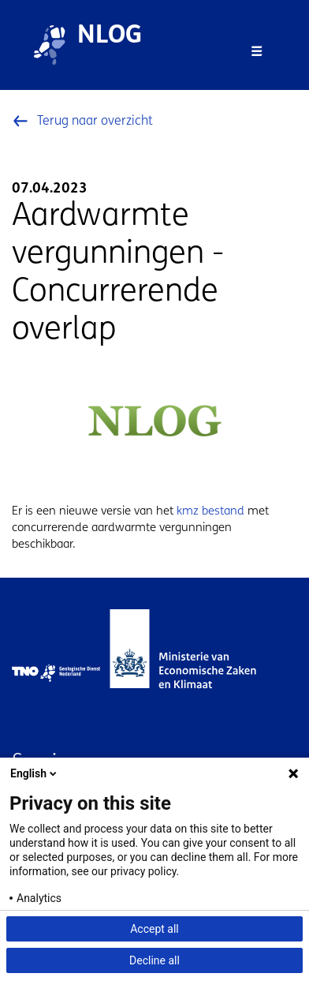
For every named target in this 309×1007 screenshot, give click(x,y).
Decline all (154, 960)
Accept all (154, 929)
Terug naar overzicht (95, 120)
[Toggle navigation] (257, 51)
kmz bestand (210, 511)
